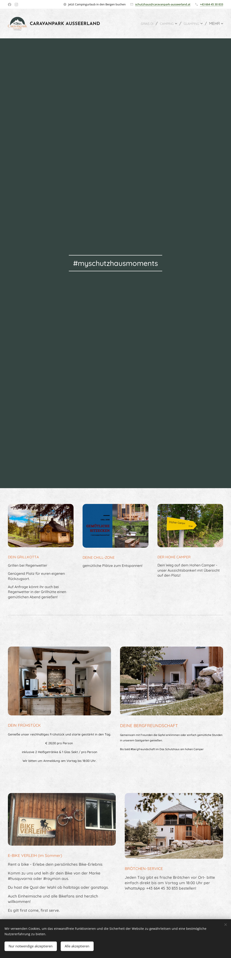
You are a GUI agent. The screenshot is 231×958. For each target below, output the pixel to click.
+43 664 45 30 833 (211, 4)
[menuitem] (140, 23)
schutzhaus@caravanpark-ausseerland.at (162, 4)
